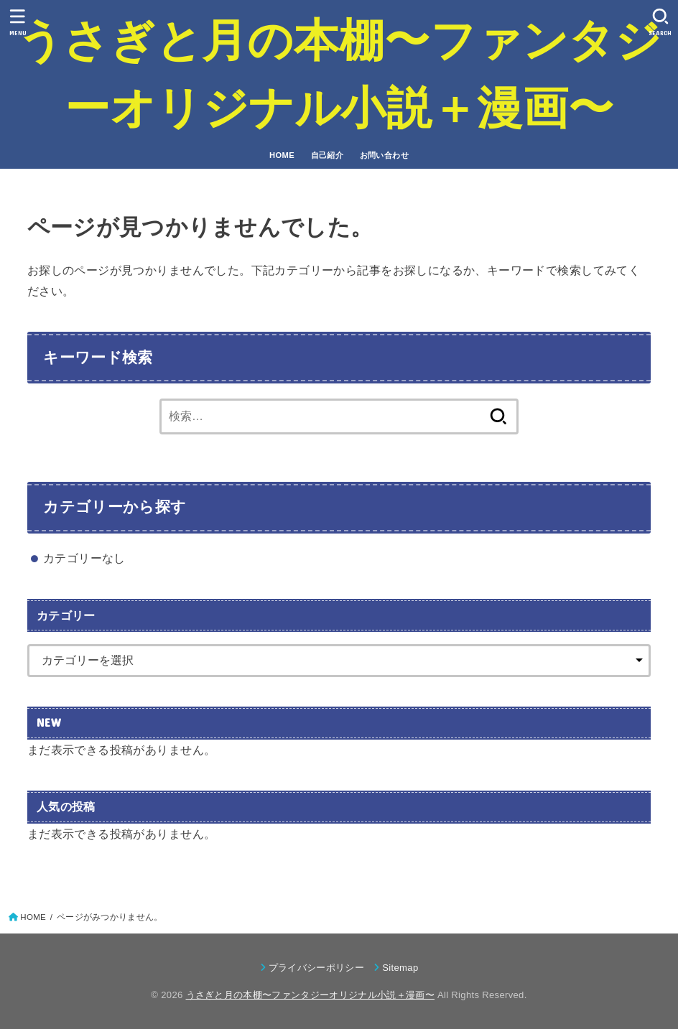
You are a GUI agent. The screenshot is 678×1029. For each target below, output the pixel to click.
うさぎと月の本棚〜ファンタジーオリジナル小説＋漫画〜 (339, 74)
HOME (281, 155)
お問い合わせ (384, 155)
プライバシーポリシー (316, 967)
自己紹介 (327, 155)
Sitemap (400, 967)
